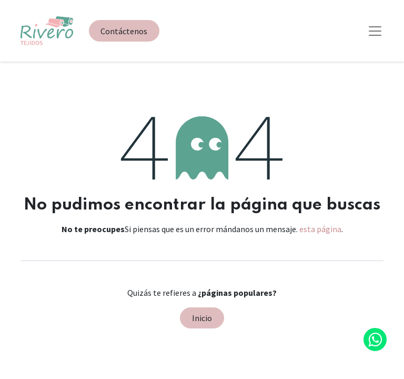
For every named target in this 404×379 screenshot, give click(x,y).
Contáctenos (123, 31)
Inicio (202, 318)
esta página (320, 229)
